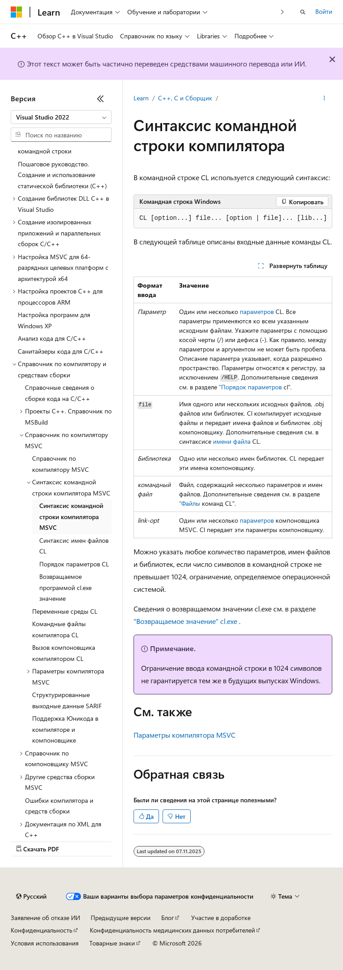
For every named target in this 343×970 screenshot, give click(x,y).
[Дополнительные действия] (324, 98)
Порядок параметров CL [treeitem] (74, 564)
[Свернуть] (100, 99)
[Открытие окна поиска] (303, 12)
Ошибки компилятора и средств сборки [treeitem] (59, 806)
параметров (257, 311)
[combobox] (61, 117)
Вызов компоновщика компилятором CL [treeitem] (63, 653)
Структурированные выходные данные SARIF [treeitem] (67, 700)
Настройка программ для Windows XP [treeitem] (54, 320)
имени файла (232, 441)
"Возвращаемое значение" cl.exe (185, 621)
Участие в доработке (221, 917)
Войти (323, 11)
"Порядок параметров (250, 387)
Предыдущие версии (121, 917)
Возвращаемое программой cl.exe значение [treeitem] (65, 587)
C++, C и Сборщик (185, 98)
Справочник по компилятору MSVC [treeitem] (60, 464)
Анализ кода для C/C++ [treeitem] (52, 338)
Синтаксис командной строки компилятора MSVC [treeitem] (71, 516)
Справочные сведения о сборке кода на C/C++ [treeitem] (59, 393)
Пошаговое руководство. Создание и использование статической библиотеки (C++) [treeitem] (62, 175)
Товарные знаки (112, 943)
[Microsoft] (16, 12)
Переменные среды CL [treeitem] (64, 611)
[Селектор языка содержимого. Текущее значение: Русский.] (31, 896)
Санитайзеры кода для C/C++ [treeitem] (61, 351)
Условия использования (45, 943)
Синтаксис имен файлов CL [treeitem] (74, 546)
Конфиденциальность (41, 930)
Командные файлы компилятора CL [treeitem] (59, 629)
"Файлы (189, 503)
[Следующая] (282, 12)
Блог (167, 917)
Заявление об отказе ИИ (45, 917)
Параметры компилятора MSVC (184, 734)
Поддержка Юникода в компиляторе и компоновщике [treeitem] (65, 729)
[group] (233, 218)
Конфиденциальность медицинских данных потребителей (172, 930)
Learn (141, 98)
